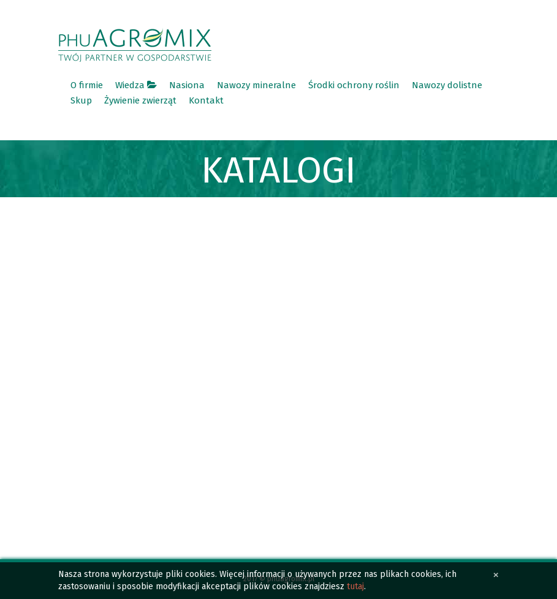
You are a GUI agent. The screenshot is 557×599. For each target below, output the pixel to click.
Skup (81, 100)
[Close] (496, 574)
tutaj (355, 586)
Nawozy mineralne (256, 85)
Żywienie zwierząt (140, 100)
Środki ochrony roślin (354, 85)
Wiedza (136, 85)
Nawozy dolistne (447, 85)
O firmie (86, 85)
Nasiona (187, 85)
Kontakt (206, 100)
